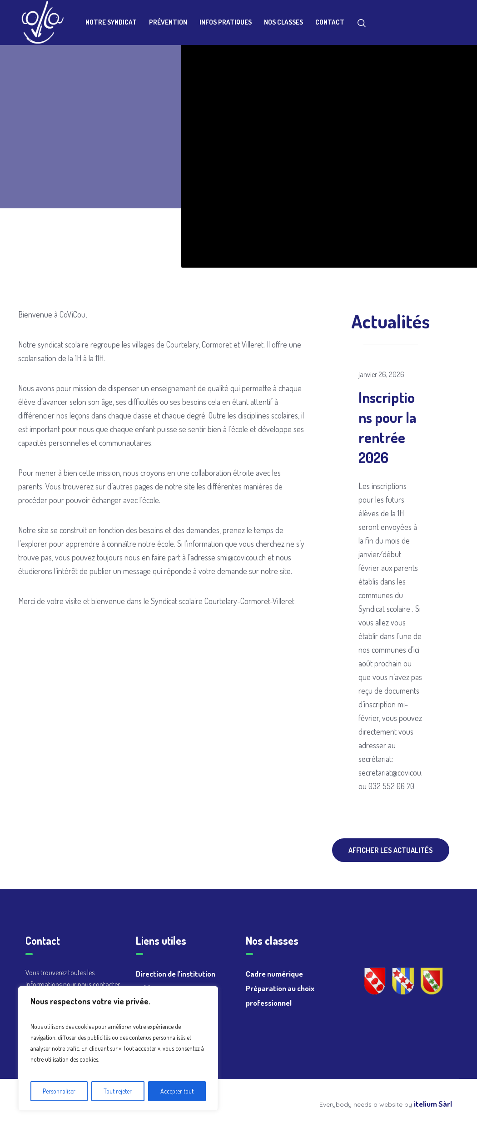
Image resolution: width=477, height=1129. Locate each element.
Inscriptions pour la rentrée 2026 (387, 427)
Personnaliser (59, 1091)
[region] (118, 1048)
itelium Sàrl (433, 1104)
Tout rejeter (118, 1091)
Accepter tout (177, 1091)
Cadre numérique (274, 973)
